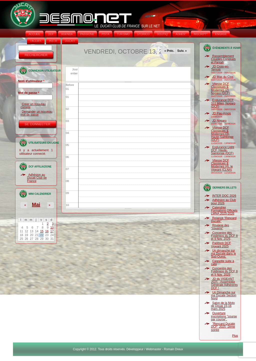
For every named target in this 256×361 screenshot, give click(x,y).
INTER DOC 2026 (224, 196)
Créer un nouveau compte (33, 105)
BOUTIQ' (162, 34)
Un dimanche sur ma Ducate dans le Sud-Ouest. (223, 254)
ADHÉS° (181, 34)
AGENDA (66, 34)
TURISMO (123, 34)
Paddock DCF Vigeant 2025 (221, 244)
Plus (235, 335)
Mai (36, 204)
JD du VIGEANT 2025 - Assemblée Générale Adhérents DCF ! (224, 283)
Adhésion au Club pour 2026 (223, 201)
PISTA (105, 34)
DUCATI (70, 40)
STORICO (143, 34)
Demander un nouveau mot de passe (36, 113)
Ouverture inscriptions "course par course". (224, 316)
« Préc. (169, 51)
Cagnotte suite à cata (222, 262)
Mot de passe (28, 93)
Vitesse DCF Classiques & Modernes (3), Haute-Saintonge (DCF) (222, 134)
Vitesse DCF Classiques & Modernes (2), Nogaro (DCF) (220, 88)
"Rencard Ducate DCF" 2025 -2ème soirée (223, 327)
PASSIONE (87, 34)
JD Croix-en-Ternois (220, 68)
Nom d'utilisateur (31, 81)
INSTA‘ (53, 40)
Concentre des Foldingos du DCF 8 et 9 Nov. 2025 (224, 236)
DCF (51, 34)
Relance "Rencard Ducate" (223, 219)
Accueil (34, 34)
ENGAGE (221, 34)
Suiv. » (182, 51)
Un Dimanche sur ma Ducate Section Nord (223, 295)
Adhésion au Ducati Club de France (37, 178)
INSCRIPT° (201, 34)
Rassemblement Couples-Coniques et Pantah (223, 59)
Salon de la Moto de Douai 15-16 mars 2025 (223, 306)
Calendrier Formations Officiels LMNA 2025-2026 (224, 211)
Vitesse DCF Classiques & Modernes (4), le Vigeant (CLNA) (222, 165)
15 (41, 231)
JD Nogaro (219, 120)
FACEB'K (36, 40)
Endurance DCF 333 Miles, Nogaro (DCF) (223, 103)
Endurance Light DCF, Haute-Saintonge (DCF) (222, 150)
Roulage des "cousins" (220, 227)
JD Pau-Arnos (221, 113)
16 (46, 231)
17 (52, 231)
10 (52, 227)
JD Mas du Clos (223, 77)
